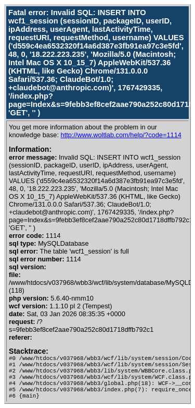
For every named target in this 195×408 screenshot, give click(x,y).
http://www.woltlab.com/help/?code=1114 (121, 135)
